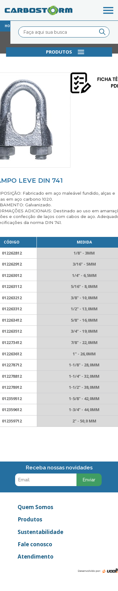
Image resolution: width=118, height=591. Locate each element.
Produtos (30, 519)
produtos (59, 52)
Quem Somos (35, 507)
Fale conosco (35, 544)
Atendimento (35, 556)
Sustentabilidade (40, 532)
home (10, 26)
